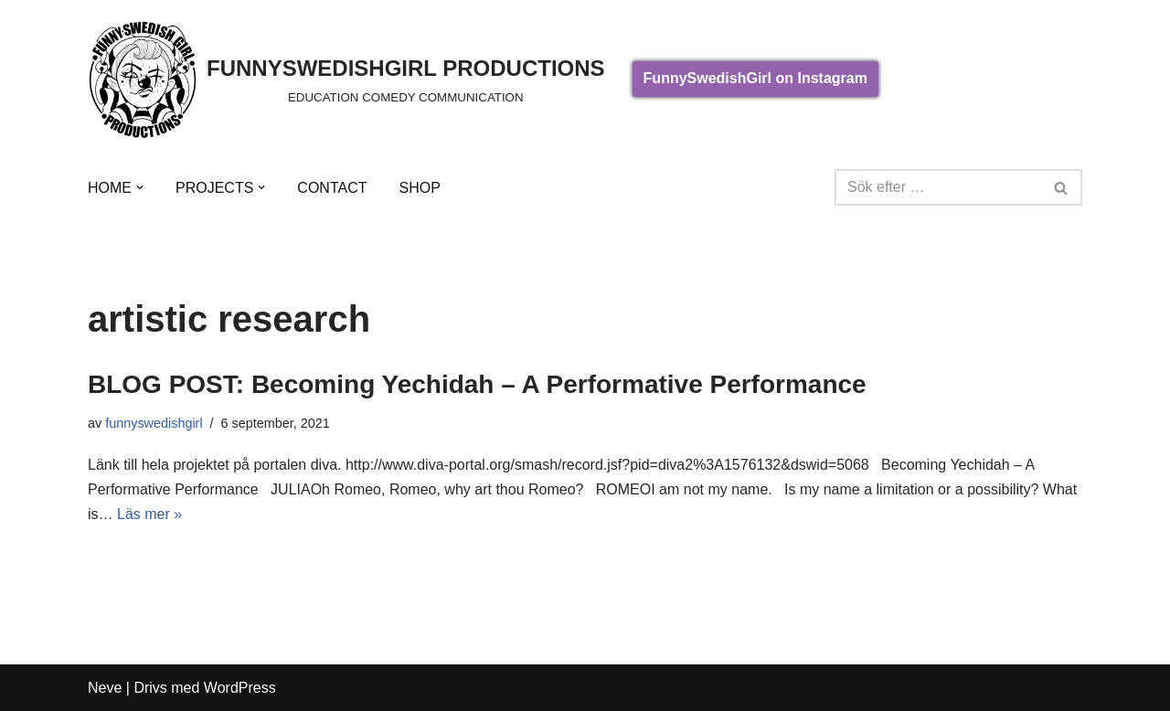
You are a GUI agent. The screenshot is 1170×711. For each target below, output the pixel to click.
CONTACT (332, 188)
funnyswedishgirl (153, 423)
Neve (105, 687)
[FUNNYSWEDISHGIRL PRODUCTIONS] (346, 79)
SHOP (419, 188)
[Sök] (938, 187)
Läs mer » (149, 514)
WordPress (240, 687)
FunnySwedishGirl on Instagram (755, 78)
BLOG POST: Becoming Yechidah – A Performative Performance (477, 384)
